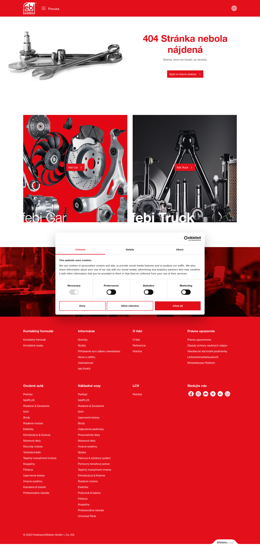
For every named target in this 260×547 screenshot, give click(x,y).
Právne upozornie (201, 330)
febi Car (73, 167)
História (137, 350)
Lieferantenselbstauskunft (202, 356)
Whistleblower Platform (201, 362)
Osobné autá (33, 385)
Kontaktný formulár (38, 330)
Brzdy (26, 417)
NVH (26, 411)
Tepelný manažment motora (39, 457)
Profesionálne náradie (36, 492)
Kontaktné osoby (33, 345)
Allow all (178, 305)
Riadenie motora (33, 422)
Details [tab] (130, 249)
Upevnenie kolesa (34, 475)
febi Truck (182, 167)
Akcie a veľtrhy (86, 356)
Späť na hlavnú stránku (182, 73)
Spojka (82, 451)
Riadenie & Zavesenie (36, 405)
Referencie (139, 345)
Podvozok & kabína (89, 492)
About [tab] (179, 249)
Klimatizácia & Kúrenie (36, 434)
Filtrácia (28, 469)
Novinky (83, 339)
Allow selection (130, 305)
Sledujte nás (197, 385)
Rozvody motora (33, 446)
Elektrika (28, 428)
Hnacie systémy (32, 480)
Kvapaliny (29, 463)
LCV (136, 385)
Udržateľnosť (85, 362)
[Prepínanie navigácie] (50, 8)
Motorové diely (32, 440)
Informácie (86, 330)
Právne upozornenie (199, 339)
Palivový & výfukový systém (94, 457)
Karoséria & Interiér (34, 486)
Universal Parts (87, 515)
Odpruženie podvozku (91, 428)
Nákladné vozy (89, 385)
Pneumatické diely (89, 434)
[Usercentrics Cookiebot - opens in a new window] (186, 238)
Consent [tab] (80, 249)
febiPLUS (28, 399)
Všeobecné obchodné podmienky (207, 350)
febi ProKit (84, 368)
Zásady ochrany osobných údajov (207, 345)
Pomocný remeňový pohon (94, 463)
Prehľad (27, 393)
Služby (82, 345)
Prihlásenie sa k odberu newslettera (99, 350)
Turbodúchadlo (32, 451)
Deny (82, 305)
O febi (137, 330)
